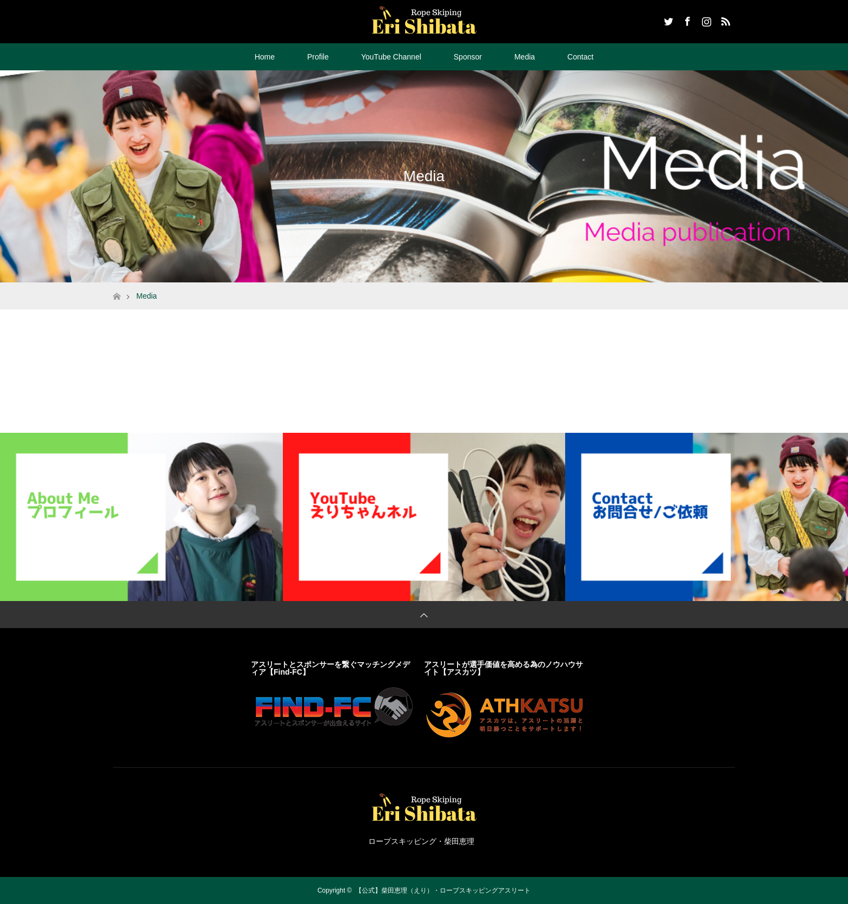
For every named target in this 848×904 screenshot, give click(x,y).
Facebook (686, 19)
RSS (724, 19)
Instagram (705, 19)
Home (265, 56)
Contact (580, 56)
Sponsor (468, 56)
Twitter (667, 19)
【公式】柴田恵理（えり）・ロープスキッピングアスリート (443, 890)
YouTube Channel (391, 56)
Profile (318, 56)
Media (524, 56)
